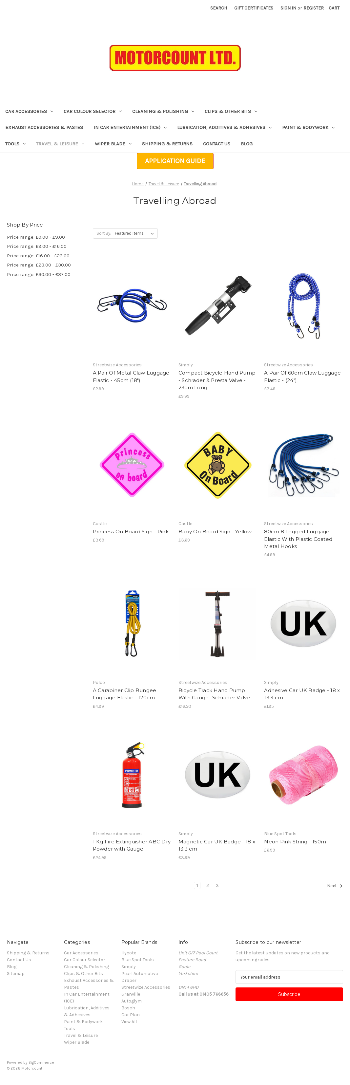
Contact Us (216, 144)
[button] (175, 161)
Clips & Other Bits (231, 111)
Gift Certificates (253, 8)
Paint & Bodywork (308, 127)
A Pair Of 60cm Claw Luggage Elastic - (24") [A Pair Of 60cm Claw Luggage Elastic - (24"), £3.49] (302, 376)
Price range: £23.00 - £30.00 (39, 265)
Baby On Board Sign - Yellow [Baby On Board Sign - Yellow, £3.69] (215, 531)
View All (129, 1021)
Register (313, 8)
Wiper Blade (113, 144)
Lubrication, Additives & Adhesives (224, 127)
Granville (130, 994)
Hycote (128, 953)
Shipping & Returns (167, 144)
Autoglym (131, 1001)
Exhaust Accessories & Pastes (44, 127)
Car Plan (130, 1015)
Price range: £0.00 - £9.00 (36, 237)
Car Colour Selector (93, 111)
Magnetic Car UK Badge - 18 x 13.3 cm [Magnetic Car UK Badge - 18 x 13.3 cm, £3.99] (216, 845)
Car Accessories (29, 111)
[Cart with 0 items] (334, 8)
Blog (247, 144)
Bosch (128, 1008)
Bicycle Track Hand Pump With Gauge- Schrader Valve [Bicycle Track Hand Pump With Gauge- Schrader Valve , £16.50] (214, 694)
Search (218, 8)
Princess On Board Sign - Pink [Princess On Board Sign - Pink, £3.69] (131, 531)
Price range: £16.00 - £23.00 (38, 256)
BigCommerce (41, 1062)
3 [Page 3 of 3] (217, 885)
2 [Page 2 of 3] (207, 885)
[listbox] (135, 233)
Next (335, 886)
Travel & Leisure (60, 144)
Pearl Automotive (139, 973)
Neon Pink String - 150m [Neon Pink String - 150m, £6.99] (295, 841)
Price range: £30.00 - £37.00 (39, 274)
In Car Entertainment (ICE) (130, 127)
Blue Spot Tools (137, 960)
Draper (128, 980)
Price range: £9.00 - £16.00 (37, 246)
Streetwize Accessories (145, 987)
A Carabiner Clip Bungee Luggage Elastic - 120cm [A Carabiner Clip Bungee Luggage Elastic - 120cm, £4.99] (124, 694)
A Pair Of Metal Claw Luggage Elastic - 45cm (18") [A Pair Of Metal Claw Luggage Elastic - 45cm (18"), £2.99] (131, 376)
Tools (15, 144)
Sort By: (103, 233)
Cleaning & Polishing (163, 111)
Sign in (288, 8)
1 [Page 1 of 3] (197, 885)
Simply (128, 966)
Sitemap (16, 973)
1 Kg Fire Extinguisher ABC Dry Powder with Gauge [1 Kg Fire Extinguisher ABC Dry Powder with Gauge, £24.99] (132, 845)
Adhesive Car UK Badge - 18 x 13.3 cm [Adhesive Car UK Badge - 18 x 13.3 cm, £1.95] (302, 694)
